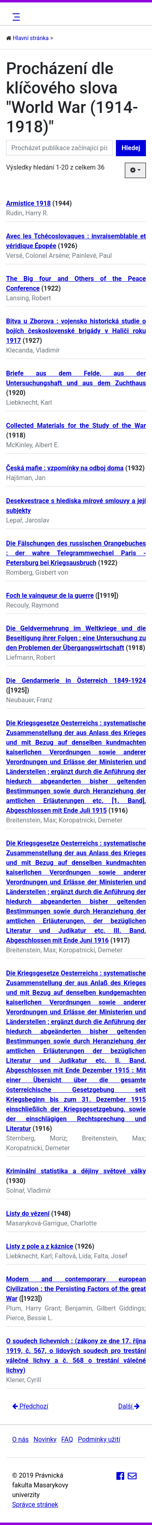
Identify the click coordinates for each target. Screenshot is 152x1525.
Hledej (131, 148)
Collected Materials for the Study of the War (76, 425)
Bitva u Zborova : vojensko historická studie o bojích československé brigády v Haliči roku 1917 (76, 330)
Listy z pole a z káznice (39, 1246)
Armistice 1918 (28, 203)
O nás (20, 1439)
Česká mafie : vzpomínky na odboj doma (65, 468)
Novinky (45, 1439)
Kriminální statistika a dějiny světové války (76, 1171)
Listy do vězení (27, 1213)
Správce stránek (35, 1504)
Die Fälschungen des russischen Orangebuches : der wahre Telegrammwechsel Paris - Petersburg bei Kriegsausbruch (76, 553)
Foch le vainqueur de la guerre (50, 595)
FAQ (67, 1439)
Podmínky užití (99, 1439)
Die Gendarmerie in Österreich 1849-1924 (76, 680)
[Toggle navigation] (15, 17)
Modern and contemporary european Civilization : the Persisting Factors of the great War (76, 1288)
